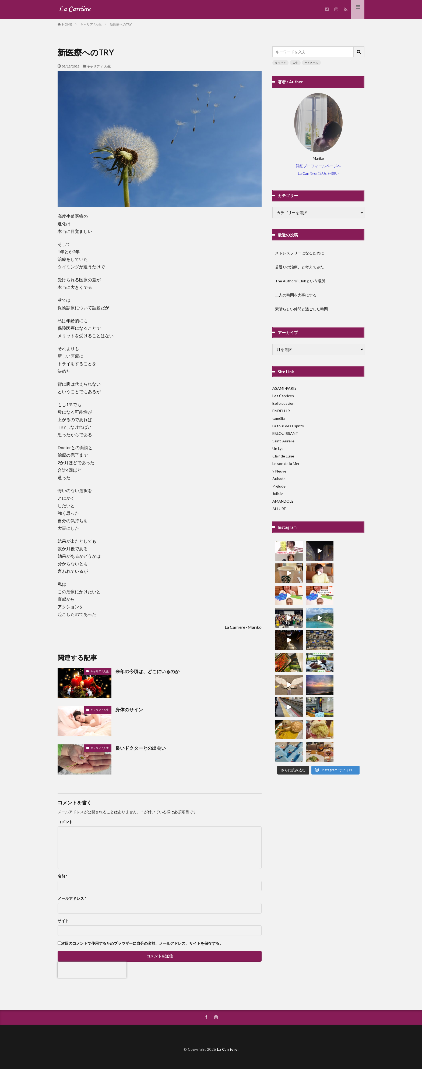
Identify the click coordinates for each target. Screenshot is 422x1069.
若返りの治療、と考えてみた (299, 267)
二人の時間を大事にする (295, 295)
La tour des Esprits (288, 426)
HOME (67, 24)
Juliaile (277, 493)
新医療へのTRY (121, 24)
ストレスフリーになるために (299, 253)
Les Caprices (283, 395)
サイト (63, 921)
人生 (295, 62)
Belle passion (283, 403)
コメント (65, 822)
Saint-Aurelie (283, 441)
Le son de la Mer (286, 463)
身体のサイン (130, 709)
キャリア (280, 62)
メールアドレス (72, 898)
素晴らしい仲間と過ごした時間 (301, 309)
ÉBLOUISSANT (285, 433)
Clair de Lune (283, 456)
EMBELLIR (281, 411)
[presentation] (92, 970)
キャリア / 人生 (91, 24)
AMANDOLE (283, 501)
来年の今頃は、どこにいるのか (149, 671)
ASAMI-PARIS (284, 388)
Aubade (279, 478)
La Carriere (227, 1049)
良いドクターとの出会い (142, 748)
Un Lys (277, 448)
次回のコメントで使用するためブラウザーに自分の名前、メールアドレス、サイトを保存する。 (142, 943)
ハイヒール (311, 62)
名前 (62, 876)
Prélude (279, 486)
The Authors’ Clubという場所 (300, 281)
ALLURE (279, 508)
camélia (278, 418)
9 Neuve (279, 471)
